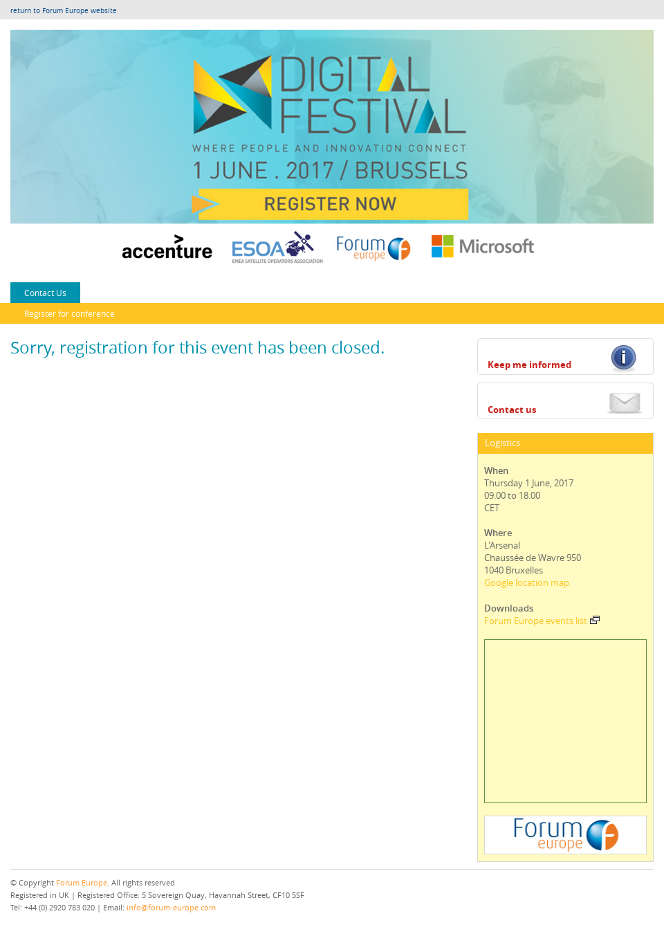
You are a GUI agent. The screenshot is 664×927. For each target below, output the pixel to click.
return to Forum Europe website (63, 10)
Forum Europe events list (542, 620)
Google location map (526, 582)
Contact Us (45, 292)
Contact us (512, 409)
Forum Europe (81, 882)
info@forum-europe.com (171, 907)
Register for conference (69, 313)
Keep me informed (529, 364)
